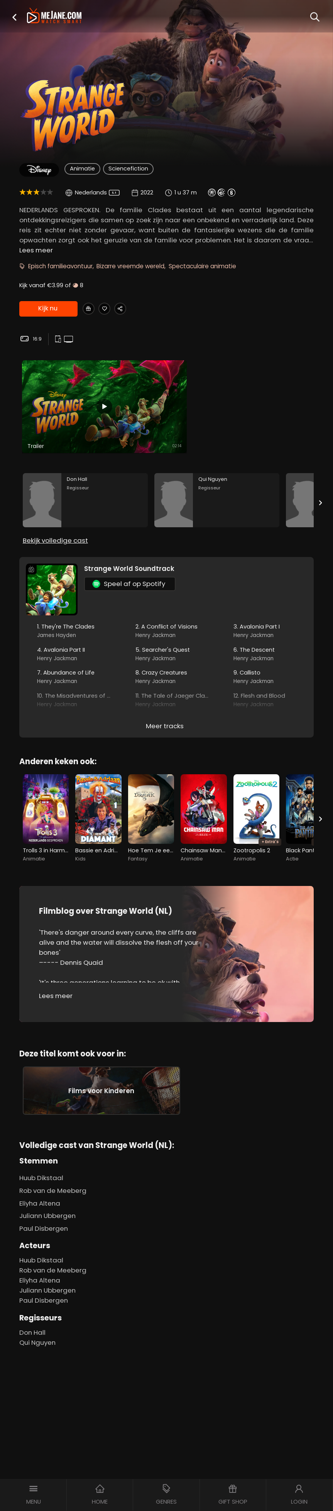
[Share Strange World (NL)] (132, 309)
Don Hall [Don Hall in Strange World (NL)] (32, 1325)
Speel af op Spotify (128, 557)
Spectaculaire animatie (202, 266)
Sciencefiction (128, 168)
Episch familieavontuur (60, 266)
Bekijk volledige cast (55, 514)
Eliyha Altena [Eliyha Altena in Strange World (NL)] (39, 1196)
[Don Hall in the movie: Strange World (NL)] (85, 468)
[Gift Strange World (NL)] (91, 309)
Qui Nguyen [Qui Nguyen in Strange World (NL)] (37, 1336)
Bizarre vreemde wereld (130, 266)
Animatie (82, 168)
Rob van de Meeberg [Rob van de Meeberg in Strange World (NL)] (52, 1184)
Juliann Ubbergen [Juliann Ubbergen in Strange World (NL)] (47, 1209)
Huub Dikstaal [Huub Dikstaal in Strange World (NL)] (41, 1171)
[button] (14, 17)
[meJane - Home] (54, 16)
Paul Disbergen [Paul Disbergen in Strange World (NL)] (43, 1222)
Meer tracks (165, 699)
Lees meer (36, 250)
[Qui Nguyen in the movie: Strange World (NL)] (216, 468)
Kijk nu (47, 308)
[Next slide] (320, 471)
